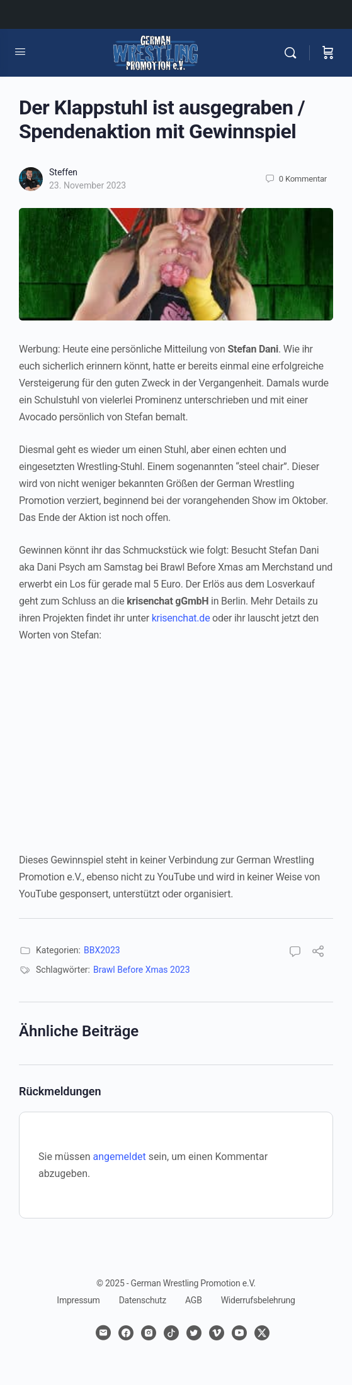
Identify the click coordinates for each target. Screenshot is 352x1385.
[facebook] (125, 1332)
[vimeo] (216, 1332)
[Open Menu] (20, 51)
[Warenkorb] (328, 53)
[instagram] (148, 1332)
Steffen (63, 172)
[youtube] (239, 1332)
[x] (262, 1332)
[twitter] (194, 1332)
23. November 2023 (87, 185)
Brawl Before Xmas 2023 (141, 970)
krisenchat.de (181, 618)
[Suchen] (293, 53)
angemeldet (119, 1157)
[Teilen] (318, 953)
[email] (103, 1332)
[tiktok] (171, 1332)
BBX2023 (102, 950)
